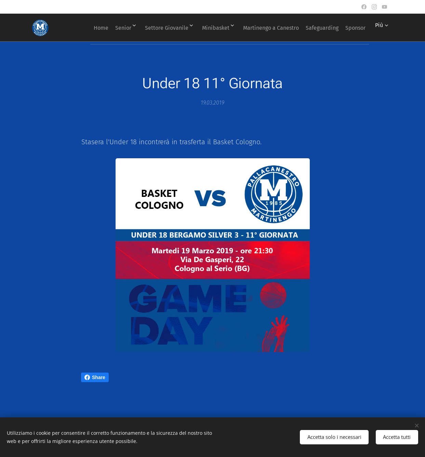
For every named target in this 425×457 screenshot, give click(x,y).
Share (94, 377)
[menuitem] (104, 28)
